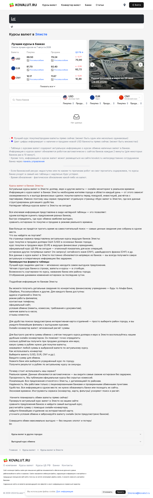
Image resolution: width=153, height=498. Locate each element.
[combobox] (129, 97)
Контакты (67, 465)
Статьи (100, 5)
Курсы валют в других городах (76, 434)
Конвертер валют (71, 5)
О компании (10, 465)
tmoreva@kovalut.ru (139, 493)
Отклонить (107, 492)
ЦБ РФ (78, 52)
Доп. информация (64, 491)
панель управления (33, 161)
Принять (120, 492)
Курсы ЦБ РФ (43, 465)
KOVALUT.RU (23, 4)
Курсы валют (49, 5)
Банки (88, 5)
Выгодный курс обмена (76, 441)
